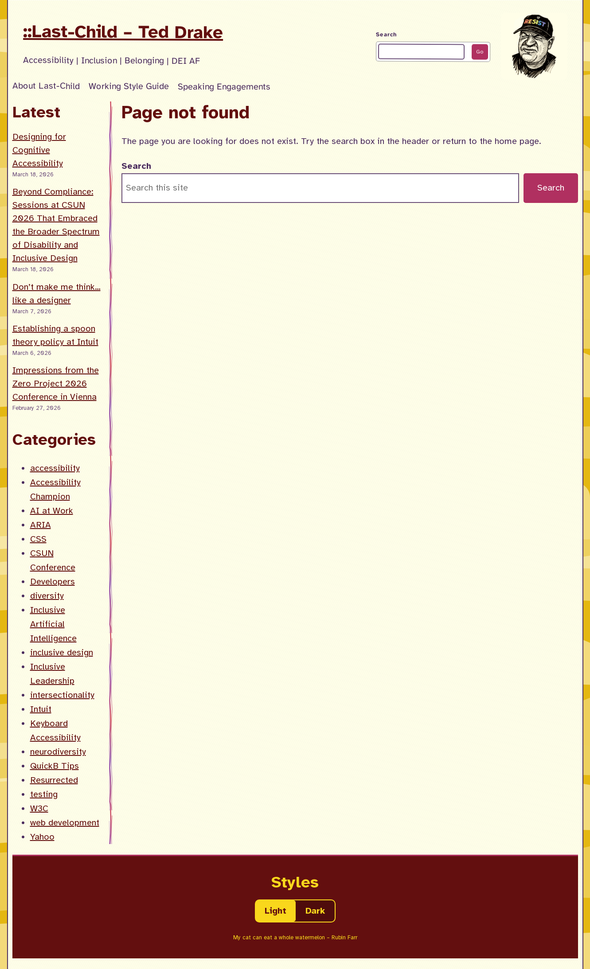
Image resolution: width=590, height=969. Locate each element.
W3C (39, 808)
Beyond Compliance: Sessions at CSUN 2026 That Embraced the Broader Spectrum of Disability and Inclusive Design (56, 225)
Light (275, 910)
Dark (315, 910)
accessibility (55, 468)
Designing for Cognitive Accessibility (39, 150)
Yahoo (42, 836)
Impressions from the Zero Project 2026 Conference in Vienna (55, 383)
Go (479, 52)
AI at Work (51, 510)
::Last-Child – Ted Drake (123, 31)
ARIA (40, 524)
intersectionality (62, 694)
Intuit (40, 709)
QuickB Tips (54, 765)
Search (386, 34)
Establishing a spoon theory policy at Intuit (55, 335)
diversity (47, 595)
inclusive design (61, 652)
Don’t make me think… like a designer (56, 293)
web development (64, 822)
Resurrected (54, 780)
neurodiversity (58, 751)
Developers (52, 581)
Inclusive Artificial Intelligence (53, 624)
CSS (38, 539)
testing (44, 794)
